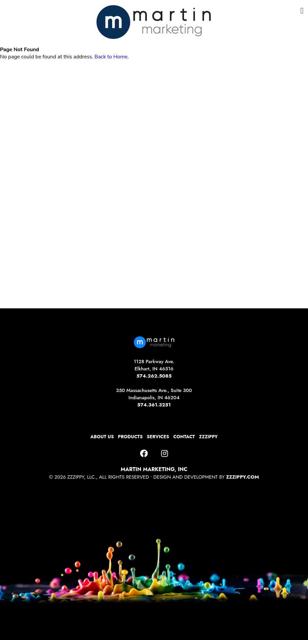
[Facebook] (144, 453)
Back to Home (111, 56)
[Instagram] (164, 453)
